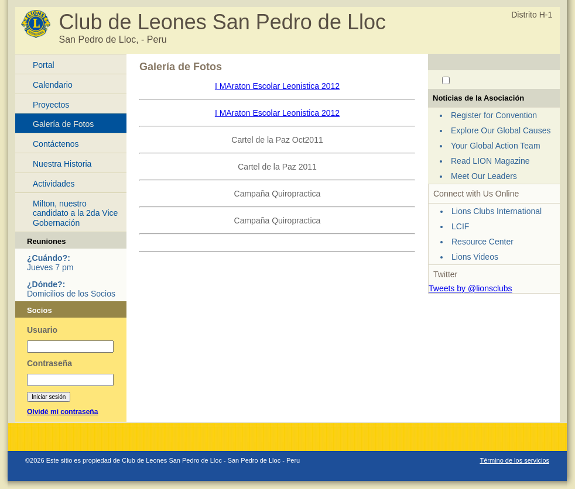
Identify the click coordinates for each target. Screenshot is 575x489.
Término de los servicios (514, 460)
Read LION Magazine (490, 161)
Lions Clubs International (496, 211)
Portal (43, 65)
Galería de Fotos (63, 124)
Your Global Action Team (495, 145)
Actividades (54, 183)
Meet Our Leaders (484, 176)
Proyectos (51, 104)
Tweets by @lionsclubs (470, 288)
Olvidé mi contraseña (62, 412)
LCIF (460, 226)
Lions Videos (474, 256)
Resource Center (482, 241)
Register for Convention (494, 115)
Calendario (53, 84)
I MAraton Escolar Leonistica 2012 (277, 86)
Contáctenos (56, 144)
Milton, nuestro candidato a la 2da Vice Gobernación (75, 213)
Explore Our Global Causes (500, 130)
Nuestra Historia (62, 163)
